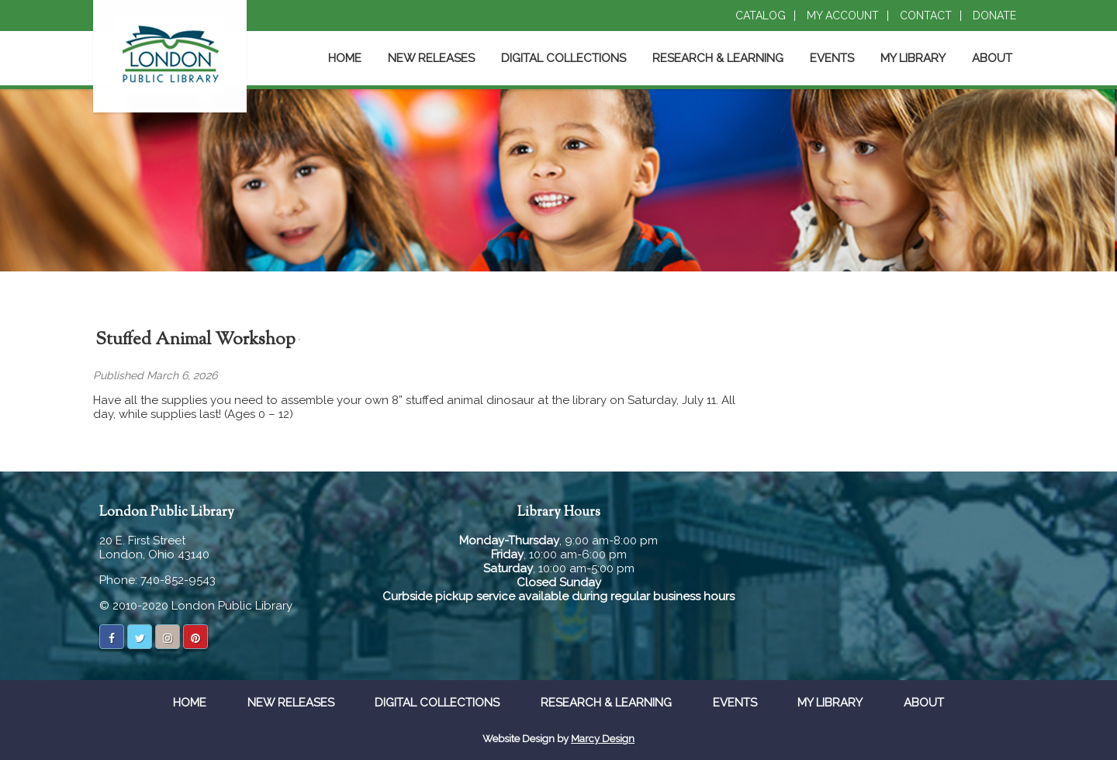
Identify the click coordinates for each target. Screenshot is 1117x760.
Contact (926, 15)
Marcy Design (603, 738)
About (992, 58)
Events (832, 58)
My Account (843, 15)
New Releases (431, 58)
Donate (994, 15)
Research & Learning (717, 58)
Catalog (760, 15)
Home (344, 58)
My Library (913, 58)
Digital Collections (563, 58)
